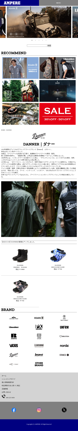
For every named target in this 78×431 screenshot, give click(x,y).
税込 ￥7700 (58, 267)
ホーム (4, 376)
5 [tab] (46, 40)
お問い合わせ (6, 392)
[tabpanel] (39, 22)
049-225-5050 (8, 397)
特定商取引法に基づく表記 (11, 385)
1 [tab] (32, 40)
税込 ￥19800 (20, 267)
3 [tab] (39, 40)
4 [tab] (42, 40)
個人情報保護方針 (8, 382)
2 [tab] (35, 40)
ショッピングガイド (8, 379)
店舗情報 (5, 389)
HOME (3, 130)
